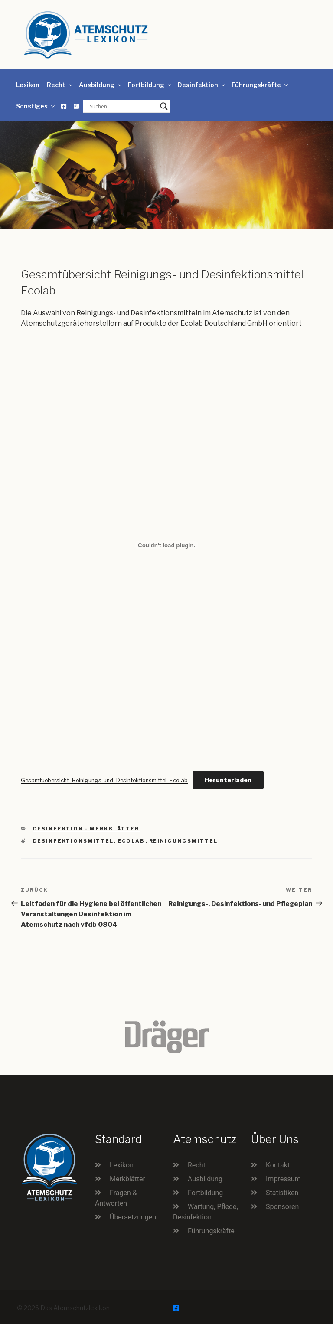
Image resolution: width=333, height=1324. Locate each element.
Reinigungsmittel (183, 841)
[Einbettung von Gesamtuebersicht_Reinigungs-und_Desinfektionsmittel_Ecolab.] (166, 545)
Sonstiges (36, 106)
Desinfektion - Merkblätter (86, 829)
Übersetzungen (133, 1217)
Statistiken (282, 1193)
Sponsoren (282, 1207)
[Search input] (123, 106)
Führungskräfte (260, 84)
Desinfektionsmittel (73, 841)
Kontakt (278, 1165)
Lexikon (27, 84)
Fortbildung (150, 84)
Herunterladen (228, 780)
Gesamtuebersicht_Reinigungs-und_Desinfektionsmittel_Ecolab (104, 780)
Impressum (283, 1179)
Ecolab (131, 841)
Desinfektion (202, 84)
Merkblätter (127, 1179)
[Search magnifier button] (164, 106)
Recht (60, 84)
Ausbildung (101, 84)
